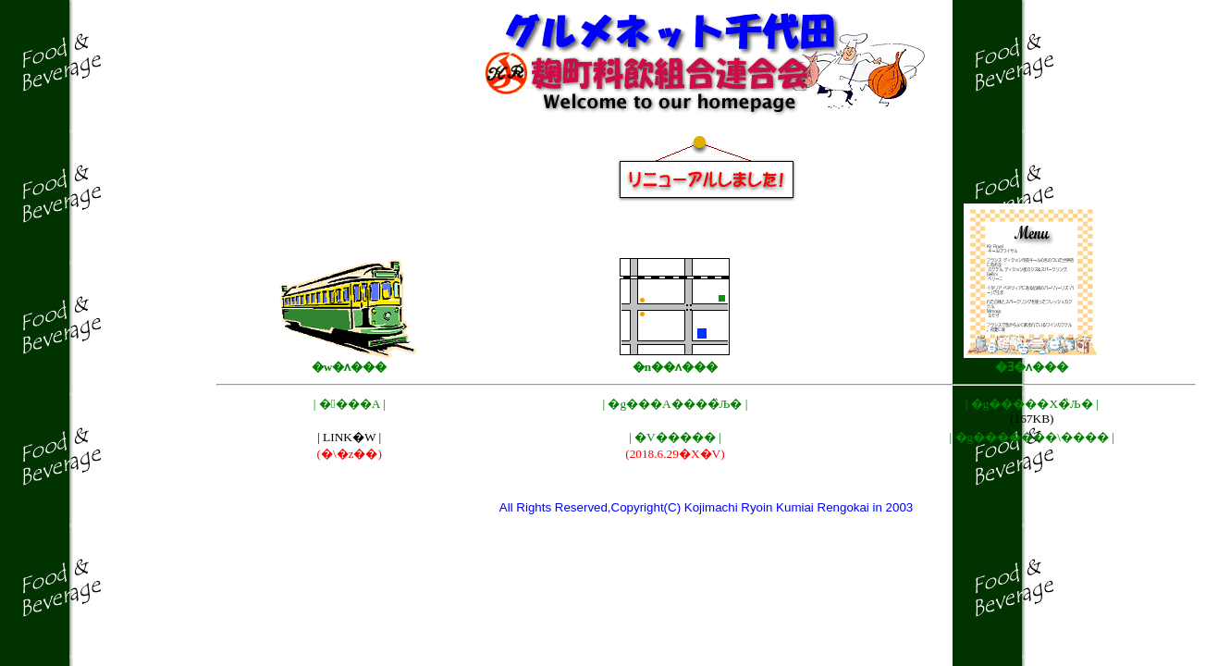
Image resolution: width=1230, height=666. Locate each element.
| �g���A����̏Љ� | (674, 404)
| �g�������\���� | (1032, 437)
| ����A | (350, 404)
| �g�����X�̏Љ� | (1032, 404)
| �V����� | (675, 437)
